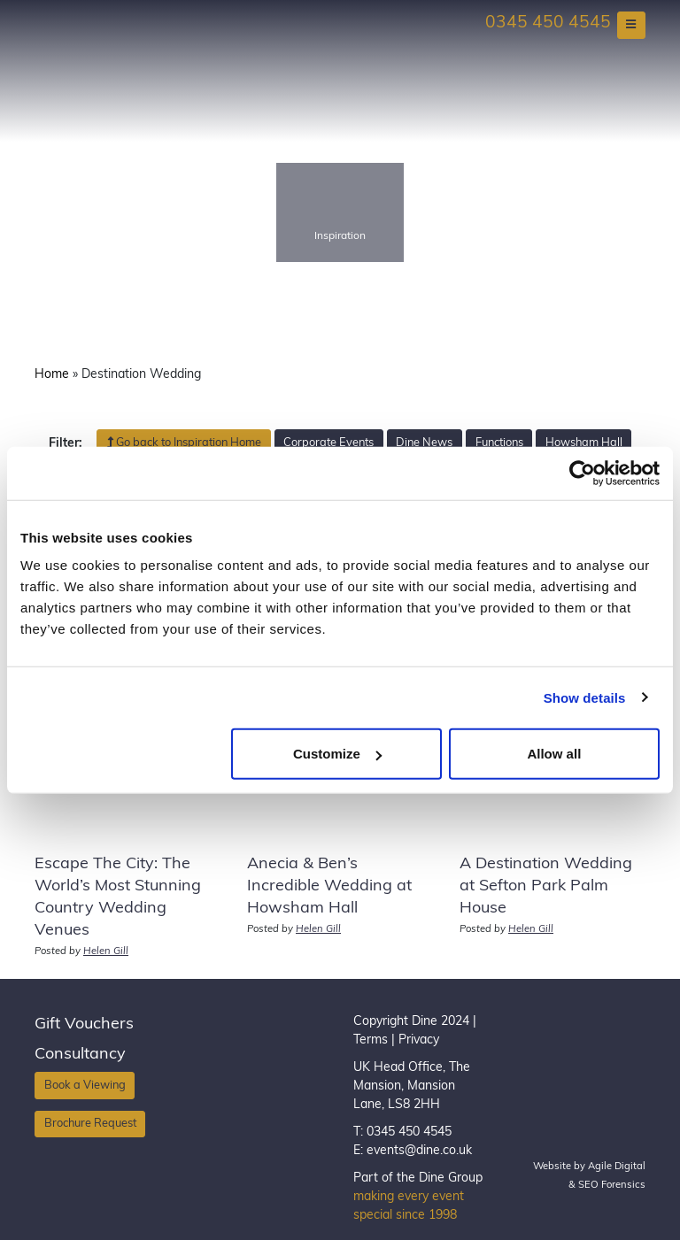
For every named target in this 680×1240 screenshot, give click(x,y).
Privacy (418, 1040)
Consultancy (80, 1054)
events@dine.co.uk (419, 1151)
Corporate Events (328, 443)
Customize (337, 753)
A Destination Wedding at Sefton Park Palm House (546, 886)
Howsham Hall (583, 443)
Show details (585, 697)
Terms (370, 1040)
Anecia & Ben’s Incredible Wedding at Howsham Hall (329, 886)
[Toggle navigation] (631, 25)
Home (52, 374)
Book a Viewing (85, 1085)
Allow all (554, 753)
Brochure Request (90, 1123)
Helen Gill (105, 952)
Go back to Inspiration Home (183, 443)
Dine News (424, 443)
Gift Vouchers (84, 1024)
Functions (499, 443)
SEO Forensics (611, 1185)
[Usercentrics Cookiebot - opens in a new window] (582, 472)
